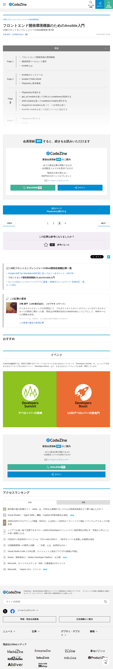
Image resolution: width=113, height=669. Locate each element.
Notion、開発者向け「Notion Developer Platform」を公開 (34, 557)
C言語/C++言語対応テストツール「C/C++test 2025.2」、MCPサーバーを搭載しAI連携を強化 (51, 539)
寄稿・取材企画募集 (29, 619)
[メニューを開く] (4, 4)
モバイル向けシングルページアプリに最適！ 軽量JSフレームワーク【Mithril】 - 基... (47, 282)
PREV (8, 223)
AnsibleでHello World (31, 79)
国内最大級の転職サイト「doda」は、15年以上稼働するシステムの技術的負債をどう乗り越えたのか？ (55, 509)
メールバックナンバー (56, 180)
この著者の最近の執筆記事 (31, 323)
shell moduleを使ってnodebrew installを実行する (44, 101)
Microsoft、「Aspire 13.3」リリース (24, 569)
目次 (81, 48)
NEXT (104, 223)
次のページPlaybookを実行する (56, 210)
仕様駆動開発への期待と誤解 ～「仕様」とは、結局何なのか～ (37, 545)
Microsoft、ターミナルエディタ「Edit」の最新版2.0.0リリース (36, 563)
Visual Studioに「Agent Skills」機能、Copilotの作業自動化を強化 (38, 515)
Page (10, 61)
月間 (83, 502)
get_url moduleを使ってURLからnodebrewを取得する (46, 96)
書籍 (94, 631)
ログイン (79, 187)
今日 (30, 502)
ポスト (97, 256)
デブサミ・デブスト (70, 633)
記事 (36, 631)
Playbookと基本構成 (31, 83)
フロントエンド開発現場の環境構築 (38, 57)
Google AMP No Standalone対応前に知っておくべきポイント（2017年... (41, 273)
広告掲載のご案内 (84, 619)
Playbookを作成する (31, 92)
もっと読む (11, 285)
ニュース (9, 631)
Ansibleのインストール (32, 75)
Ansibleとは (27, 66)
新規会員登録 (32, 187)
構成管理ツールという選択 (34, 61)
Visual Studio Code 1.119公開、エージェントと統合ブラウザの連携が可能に (43, 551)
